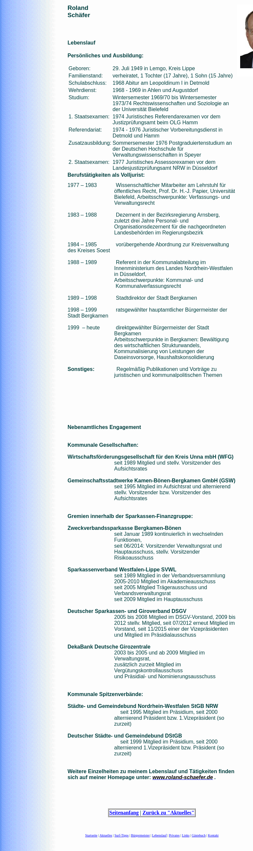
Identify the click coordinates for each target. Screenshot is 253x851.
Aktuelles (105, 835)
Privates (174, 835)
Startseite (91, 835)
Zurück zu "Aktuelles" (168, 812)
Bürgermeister (140, 835)
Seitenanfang (124, 812)
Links (185, 835)
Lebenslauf (159, 835)
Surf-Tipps (122, 835)
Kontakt (213, 835)
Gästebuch (199, 835)
